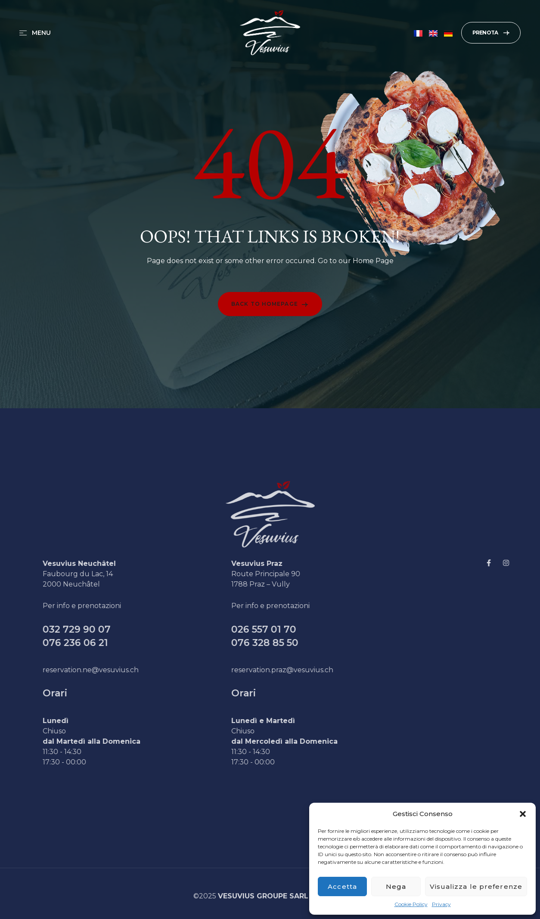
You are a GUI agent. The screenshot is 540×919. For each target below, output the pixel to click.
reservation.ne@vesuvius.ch (107, 670)
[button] (522, 814)
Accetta (342, 886)
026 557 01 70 (280, 629)
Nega (396, 886)
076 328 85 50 (281, 643)
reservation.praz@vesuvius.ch (299, 670)
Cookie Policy (411, 904)
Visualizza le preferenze (476, 886)
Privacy (441, 904)
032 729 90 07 (93, 629)
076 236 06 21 (92, 643)
